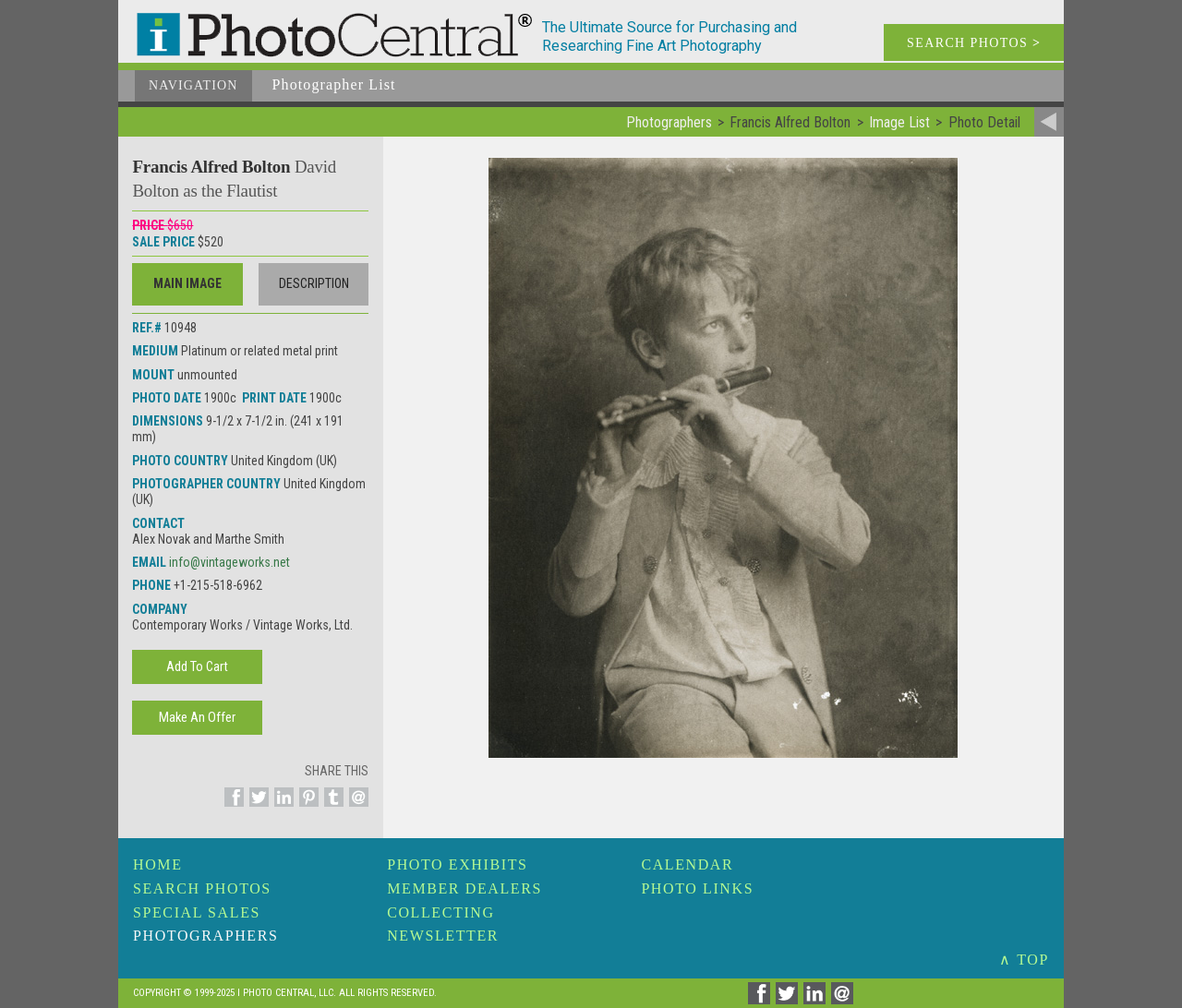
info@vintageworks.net (229, 562)
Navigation (193, 85)
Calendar (687, 864)
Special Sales (196, 912)
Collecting (440, 912)
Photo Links (697, 888)
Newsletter (443, 935)
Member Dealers (464, 888)
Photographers (205, 935)
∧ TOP (1024, 959)
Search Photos (202, 888)
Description (314, 283)
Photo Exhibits (457, 864)
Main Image (187, 283)
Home (158, 864)
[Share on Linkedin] (281, 807)
